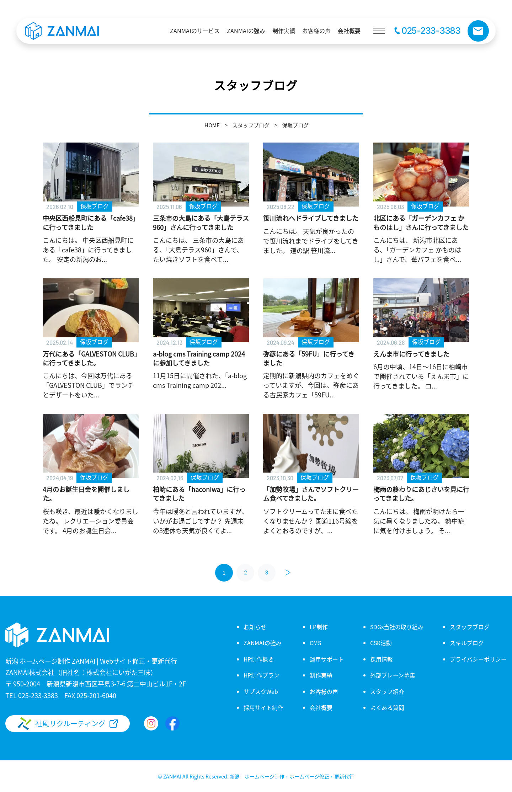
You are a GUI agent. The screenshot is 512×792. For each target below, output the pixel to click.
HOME (212, 125)
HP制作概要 (258, 659)
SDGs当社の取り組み (396, 626)
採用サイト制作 (263, 707)
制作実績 (320, 675)
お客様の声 (323, 691)
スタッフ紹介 (387, 691)
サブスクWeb (260, 691)
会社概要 (320, 707)
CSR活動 (381, 642)
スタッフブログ (251, 125)
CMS (315, 642)
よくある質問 (387, 707)
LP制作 (318, 626)
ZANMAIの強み (262, 642)
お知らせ (254, 626)
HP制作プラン (261, 675)
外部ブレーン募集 (392, 675)
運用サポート (326, 659)
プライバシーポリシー (478, 659)
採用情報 (381, 659)
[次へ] (288, 573)
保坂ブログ (295, 125)
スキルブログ (467, 642)
